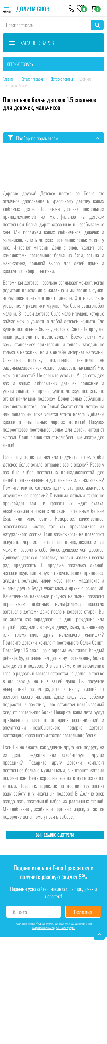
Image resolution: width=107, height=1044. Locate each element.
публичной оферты (65, 928)
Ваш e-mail (20, 911)
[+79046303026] (71, 8)
